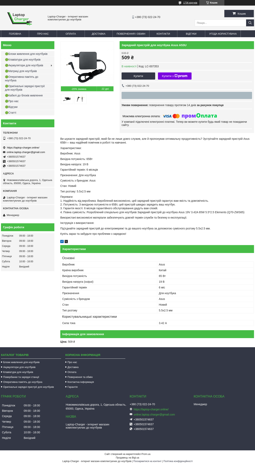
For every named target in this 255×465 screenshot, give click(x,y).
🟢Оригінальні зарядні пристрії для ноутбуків (25, 88)
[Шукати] (250, 22)
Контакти (163, 33)
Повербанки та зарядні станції (21, 377)
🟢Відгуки (11, 106)
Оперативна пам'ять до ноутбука (22, 381)
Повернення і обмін (131, 33)
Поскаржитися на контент (147, 461)
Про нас (43, 33)
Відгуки (191, 33)
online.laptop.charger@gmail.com (26, 152)
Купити (138, 76)
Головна (15, 33)
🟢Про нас (12, 101)
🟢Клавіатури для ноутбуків (23, 59)
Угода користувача (223, 33)
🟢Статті (10, 112)
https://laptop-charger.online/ (23, 147)
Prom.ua (146, 454)
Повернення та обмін (80, 377)
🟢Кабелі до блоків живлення (24, 95)
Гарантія (72, 386)
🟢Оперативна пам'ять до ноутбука (21, 78)
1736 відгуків (190, 2)
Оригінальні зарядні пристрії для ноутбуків (28, 386)
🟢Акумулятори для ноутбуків (24, 65)
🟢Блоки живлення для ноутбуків (26, 53)
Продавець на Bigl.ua (127, 457)
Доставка (99, 33)
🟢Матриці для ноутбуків (21, 71)
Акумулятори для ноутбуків (19, 367)
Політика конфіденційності (178, 461)
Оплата (71, 33)
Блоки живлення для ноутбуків (21, 362)
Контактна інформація (80, 381)
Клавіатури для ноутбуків (18, 372)
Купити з (174, 76)
